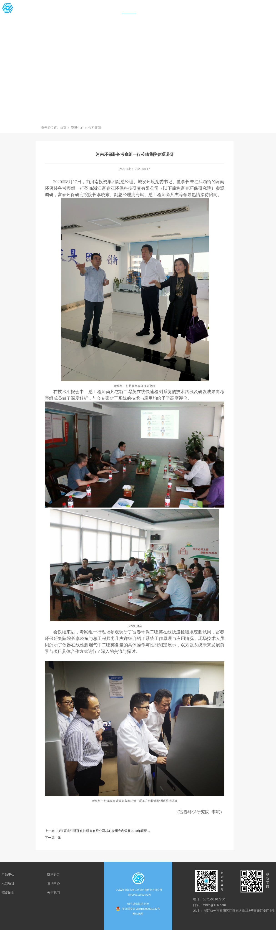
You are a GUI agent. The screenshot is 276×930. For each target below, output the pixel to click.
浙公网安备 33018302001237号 (141, 908)
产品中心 (51, 11)
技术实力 (77, 11)
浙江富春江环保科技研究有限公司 (139, 892)
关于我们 (181, 11)
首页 (28, 11)
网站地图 (138, 913)
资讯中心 (129, 11)
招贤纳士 (155, 11)
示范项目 (103, 11)
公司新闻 (94, 127)
